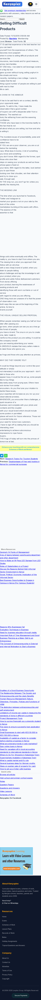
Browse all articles (7, 774)
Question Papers (7, 785)
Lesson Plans (7, 929)
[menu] (36, 4)
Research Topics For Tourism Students (21, 459)
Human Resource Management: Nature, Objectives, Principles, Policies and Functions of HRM (19, 701)
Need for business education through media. (18, 632)
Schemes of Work (7, 795)
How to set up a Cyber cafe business (15, 769)
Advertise (5, 966)
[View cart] (30, 4)
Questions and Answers (10, 788)
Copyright (5, 979)
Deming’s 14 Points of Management (14, 552)
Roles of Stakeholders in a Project (14, 566)
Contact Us (6, 962)
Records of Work (8, 933)
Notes (2, 781)
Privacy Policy (7, 975)
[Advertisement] (20, 234)
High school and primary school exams (16, 778)
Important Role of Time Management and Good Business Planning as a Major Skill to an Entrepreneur (19, 638)
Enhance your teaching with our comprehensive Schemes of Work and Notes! (20, 448)
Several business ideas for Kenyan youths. (17, 763)
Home (4, 917)
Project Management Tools (11, 718)
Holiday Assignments (9, 941)
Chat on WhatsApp (10, 903)
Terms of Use (7, 970)
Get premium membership (15, 10)
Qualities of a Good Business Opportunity (17, 690)
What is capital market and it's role (14, 760)
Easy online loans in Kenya (11, 746)
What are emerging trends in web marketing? (18, 744)
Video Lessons (6, 791)
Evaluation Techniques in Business (14, 630)
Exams (4, 921)
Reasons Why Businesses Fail (12, 627)
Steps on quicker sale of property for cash (18, 766)
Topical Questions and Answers (13, 945)
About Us (5, 958)
